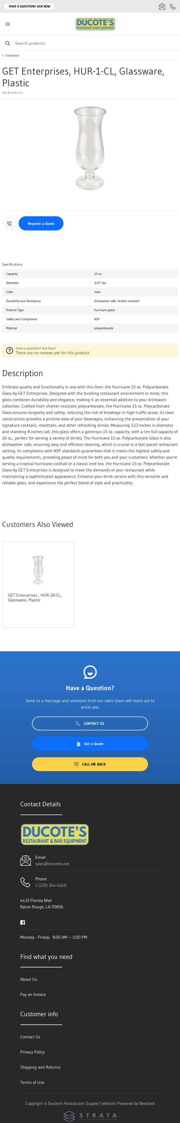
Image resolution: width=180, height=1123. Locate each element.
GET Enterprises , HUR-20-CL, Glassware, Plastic (35, 597)
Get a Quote (89, 743)
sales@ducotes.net (52, 863)
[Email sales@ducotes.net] (162, 6)
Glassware (12, 55)
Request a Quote (41, 223)
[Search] (90, 43)
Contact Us (90, 723)
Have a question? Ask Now (29, 6)
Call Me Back (90, 764)
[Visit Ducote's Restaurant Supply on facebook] (22, 922)
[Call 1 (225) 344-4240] (173, 6)
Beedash (147, 1103)
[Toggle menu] (7, 24)
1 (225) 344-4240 (50, 885)
